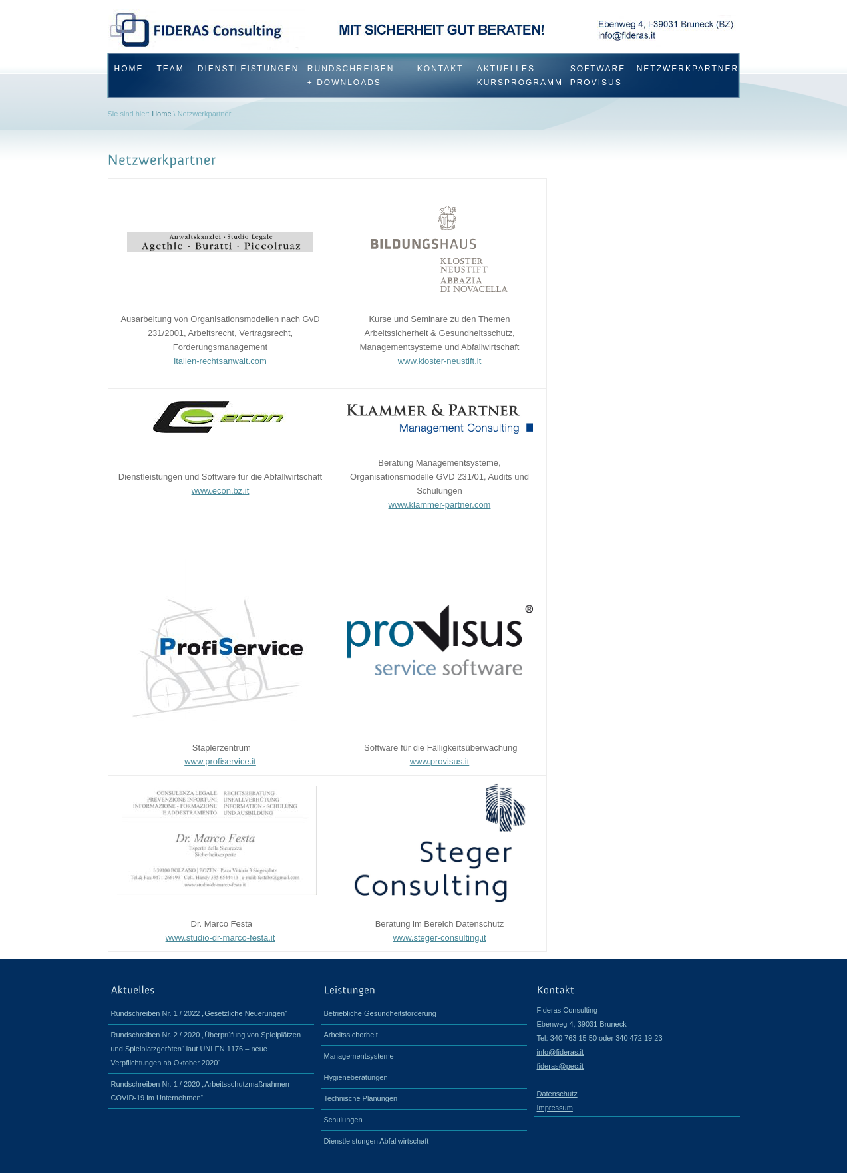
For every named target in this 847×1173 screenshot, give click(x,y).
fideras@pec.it (560, 1066)
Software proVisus (596, 75)
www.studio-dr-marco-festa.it (220, 938)
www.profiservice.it (220, 761)
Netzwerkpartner (682, 68)
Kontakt (440, 68)
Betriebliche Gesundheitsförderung (380, 1013)
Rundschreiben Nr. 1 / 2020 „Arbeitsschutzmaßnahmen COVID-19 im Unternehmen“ (200, 1091)
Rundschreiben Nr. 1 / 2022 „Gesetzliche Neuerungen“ (199, 1013)
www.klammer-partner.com (440, 505)
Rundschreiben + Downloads (351, 75)
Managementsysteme (359, 1056)
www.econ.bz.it (221, 491)
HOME (129, 68)
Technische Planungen (361, 1098)
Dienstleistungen (246, 68)
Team (170, 68)
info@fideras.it (560, 1052)
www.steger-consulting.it (439, 938)
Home (161, 114)
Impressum (555, 1108)
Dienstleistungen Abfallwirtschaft (376, 1141)
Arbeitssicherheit (351, 1035)
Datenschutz (557, 1094)
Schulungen (343, 1120)
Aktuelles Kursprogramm (517, 75)
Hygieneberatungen (356, 1077)
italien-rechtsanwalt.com (220, 361)
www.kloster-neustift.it (440, 361)
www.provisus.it (440, 761)
